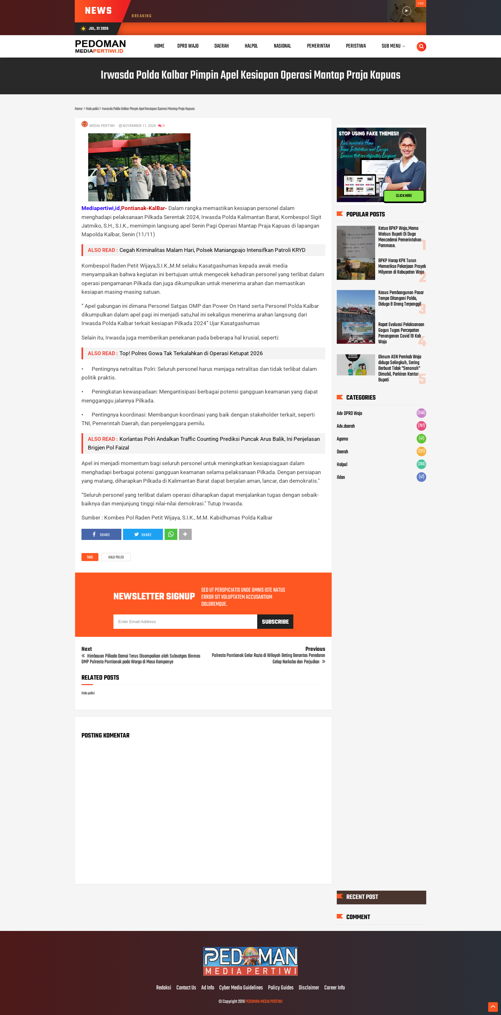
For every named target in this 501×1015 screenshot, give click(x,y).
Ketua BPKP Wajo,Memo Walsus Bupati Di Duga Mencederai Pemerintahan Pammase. (399, 237)
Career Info (334, 988)
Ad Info (207, 988)
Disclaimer (309, 988)
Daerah (342, 452)
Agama (342, 439)
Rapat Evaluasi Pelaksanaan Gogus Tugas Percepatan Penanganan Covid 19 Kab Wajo (401, 334)
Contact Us (186, 988)
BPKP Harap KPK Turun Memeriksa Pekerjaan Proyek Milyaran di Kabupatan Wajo (402, 267)
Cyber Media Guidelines (241, 988)
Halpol (342, 465)
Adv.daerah (346, 427)
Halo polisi (116, 557)
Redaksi (163, 988)
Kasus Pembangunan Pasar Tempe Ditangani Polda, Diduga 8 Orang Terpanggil (401, 299)
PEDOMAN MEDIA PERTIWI (263, 1001)
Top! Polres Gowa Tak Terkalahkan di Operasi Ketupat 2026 (191, 353)
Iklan (341, 478)
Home (159, 46)
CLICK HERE (404, 195)
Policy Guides (281, 988)
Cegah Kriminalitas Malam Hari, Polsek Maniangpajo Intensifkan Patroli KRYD (212, 250)
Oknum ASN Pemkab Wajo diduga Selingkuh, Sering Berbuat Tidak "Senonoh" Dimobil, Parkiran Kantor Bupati (399, 369)
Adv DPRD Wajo (349, 414)
